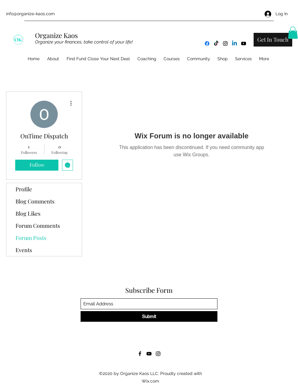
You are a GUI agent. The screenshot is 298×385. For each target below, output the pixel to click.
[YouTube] (244, 43)
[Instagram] (225, 43)
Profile (24, 189)
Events (24, 250)
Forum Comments (38, 225)
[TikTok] (216, 43)
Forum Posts (31, 237)
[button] (293, 32)
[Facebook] (207, 43)
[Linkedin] (234, 43)
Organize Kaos (57, 35)
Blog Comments (35, 201)
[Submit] (149, 316)
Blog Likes (28, 213)
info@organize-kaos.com (30, 13)
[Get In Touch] (273, 40)
